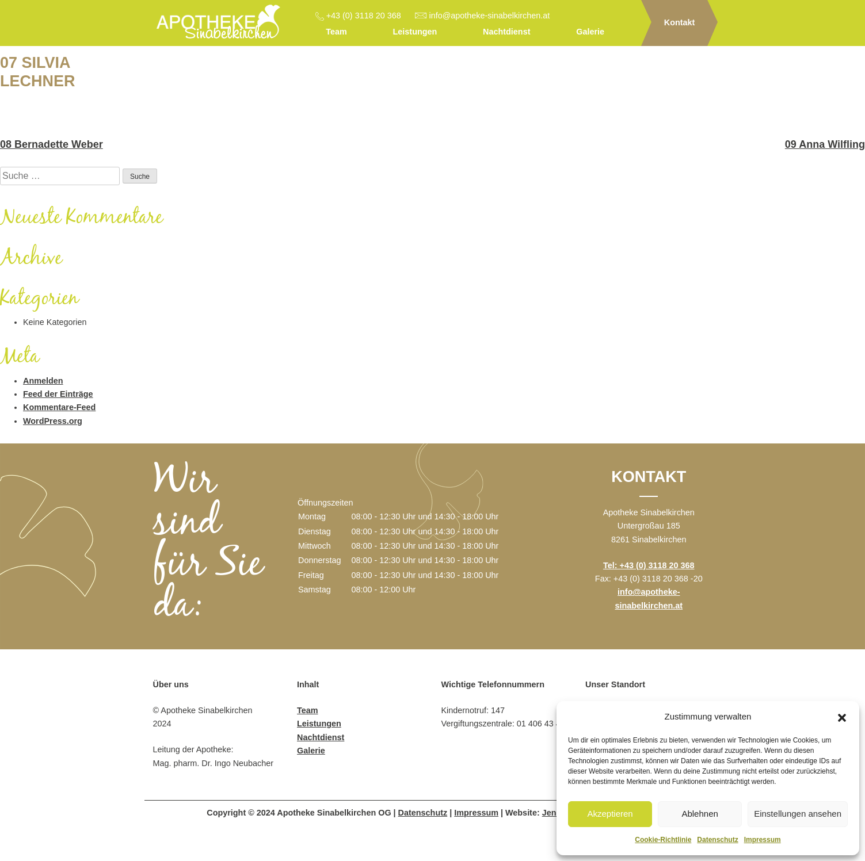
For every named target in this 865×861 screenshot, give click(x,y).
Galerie (590, 31)
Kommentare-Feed (59, 407)
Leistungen (415, 31)
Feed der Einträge (58, 394)
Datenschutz (717, 840)
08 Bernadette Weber (51, 144)
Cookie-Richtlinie (663, 840)
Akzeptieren (609, 813)
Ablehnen (699, 813)
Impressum (762, 840)
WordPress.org (52, 421)
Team (336, 31)
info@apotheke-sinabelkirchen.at (489, 15)
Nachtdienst (506, 31)
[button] (842, 716)
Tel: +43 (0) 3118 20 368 (649, 565)
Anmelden (43, 380)
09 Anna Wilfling (825, 144)
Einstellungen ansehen (797, 813)
